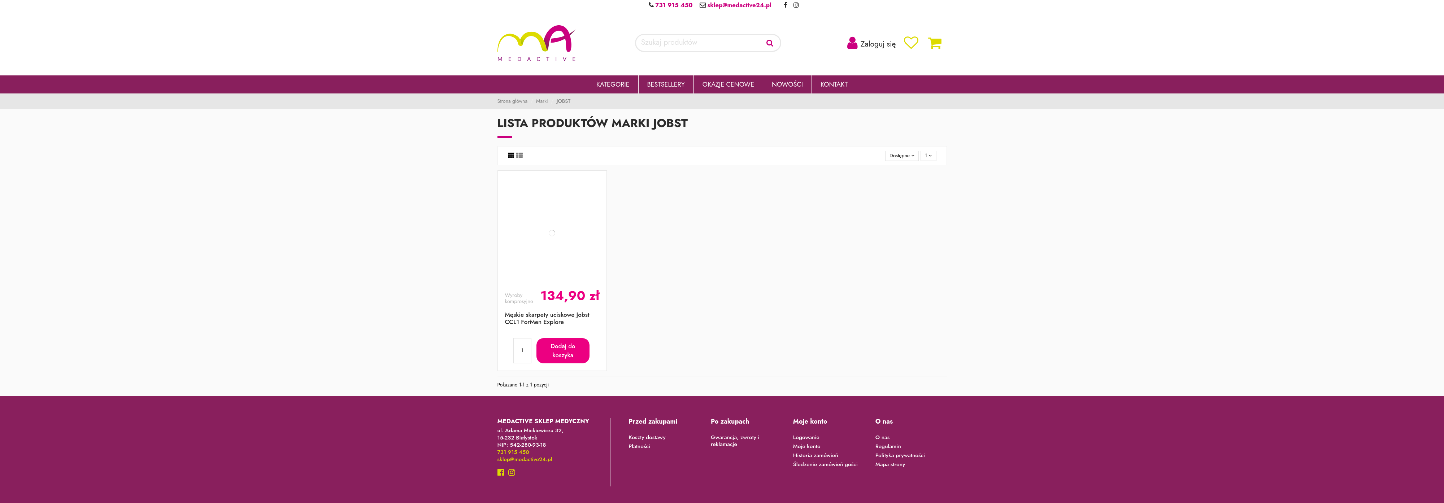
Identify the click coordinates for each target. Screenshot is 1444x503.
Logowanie (806, 437)
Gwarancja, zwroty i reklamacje (735, 441)
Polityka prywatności (900, 455)
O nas (882, 437)
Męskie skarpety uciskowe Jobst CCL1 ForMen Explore (547, 318)
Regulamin (888, 446)
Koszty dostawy (647, 437)
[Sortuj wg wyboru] (902, 156)
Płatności (639, 446)
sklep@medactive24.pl (738, 5)
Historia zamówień (815, 455)
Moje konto (807, 446)
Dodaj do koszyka (563, 350)
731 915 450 (672, 5)
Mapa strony (890, 464)
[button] (613, 84)
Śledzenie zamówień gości (825, 464)
